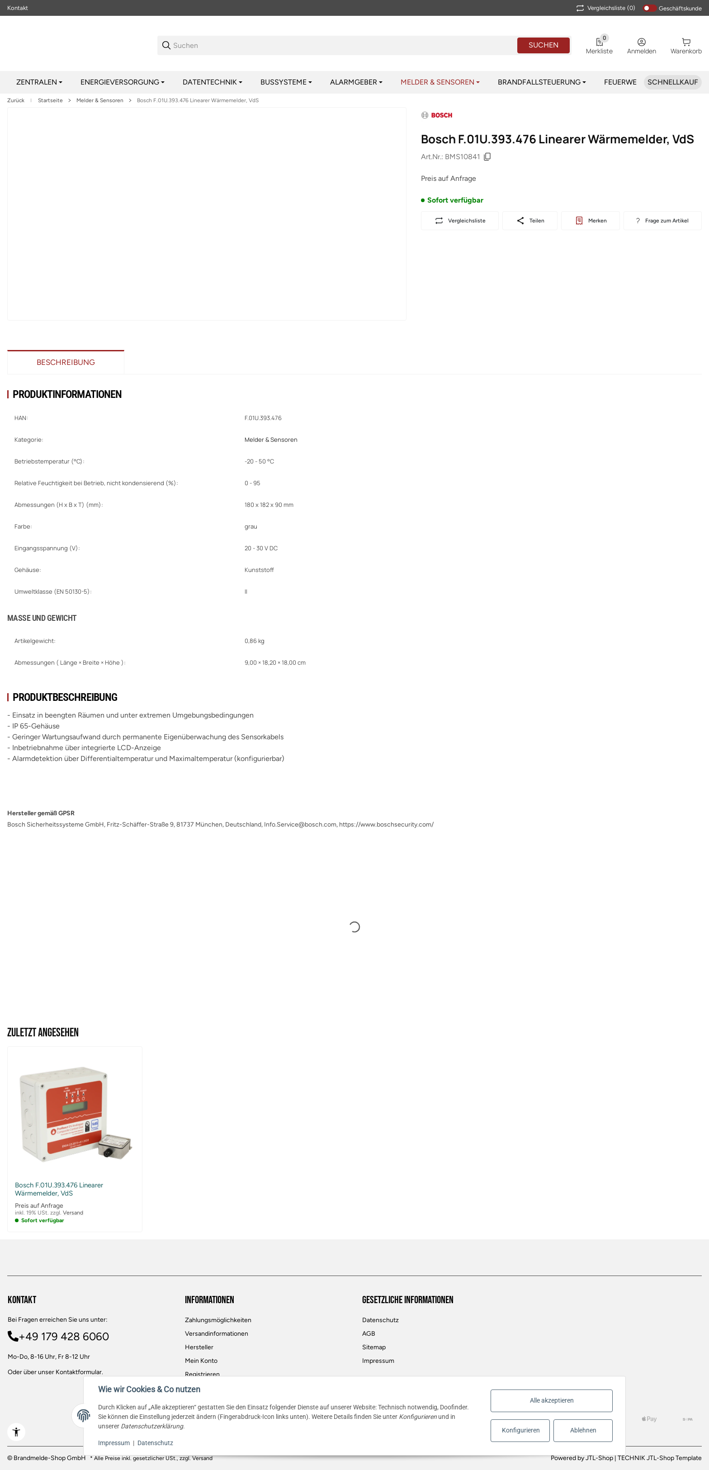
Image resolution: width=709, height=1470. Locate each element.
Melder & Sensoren (99, 100)
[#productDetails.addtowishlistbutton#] (590, 220)
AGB (368, 1334)
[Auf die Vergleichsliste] (460, 220)
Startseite (50, 100)
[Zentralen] (39, 82)
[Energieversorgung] (122, 82)
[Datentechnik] (212, 82)
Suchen (543, 45)
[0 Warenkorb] (686, 45)
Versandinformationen (216, 1334)
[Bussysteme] (286, 82)
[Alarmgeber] (356, 82)
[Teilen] (530, 220)
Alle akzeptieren (552, 1400)
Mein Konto (201, 1361)
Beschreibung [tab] (66, 362)
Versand (73, 1212)
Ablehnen (583, 1430)
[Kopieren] (487, 156)
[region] (354, 82)
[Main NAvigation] (354, 8)
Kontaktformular (79, 1372)
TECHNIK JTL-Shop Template (660, 1458)
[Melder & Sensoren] (440, 82)
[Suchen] (344, 45)
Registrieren (202, 1374)
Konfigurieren (521, 1430)
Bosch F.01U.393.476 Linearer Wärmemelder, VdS (198, 100)
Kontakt (17, 8)
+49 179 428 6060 (64, 1336)
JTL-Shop (600, 1458)
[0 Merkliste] (599, 45)
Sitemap (374, 1347)
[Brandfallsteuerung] (542, 82)
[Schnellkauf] (673, 82)
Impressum (378, 1361)
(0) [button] (605, 8)
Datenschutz (380, 1320)
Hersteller (199, 1347)
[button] (75, 1114)
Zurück (15, 100)
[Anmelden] (641, 45)
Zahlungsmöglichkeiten (218, 1320)
